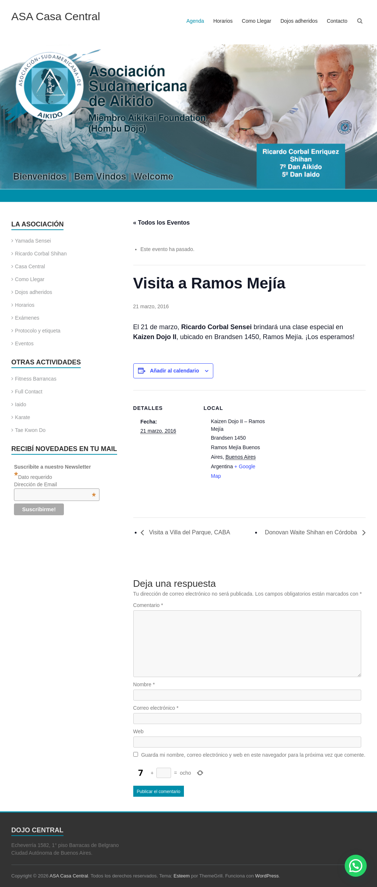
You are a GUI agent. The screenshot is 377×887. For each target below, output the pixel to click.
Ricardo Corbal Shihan (41, 254)
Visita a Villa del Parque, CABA (189, 532)
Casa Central (30, 266)
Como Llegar (256, 21)
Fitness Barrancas (36, 379)
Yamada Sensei (33, 241)
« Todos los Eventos (161, 222)
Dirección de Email (55, 484)
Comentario (148, 605)
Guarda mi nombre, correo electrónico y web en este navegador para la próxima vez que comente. (253, 755)
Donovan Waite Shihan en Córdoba (312, 532)
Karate (22, 417)
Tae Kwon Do (30, 430)
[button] (356, 866)
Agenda (195, 21)
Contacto (337, 21)
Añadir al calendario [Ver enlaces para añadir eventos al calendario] (174, 371)
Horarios (223, 21)
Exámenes (27, 318)
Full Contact (29, 392)
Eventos (24, 343)
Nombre (144, 684)
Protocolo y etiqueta (38, 331)
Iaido (20, 404)
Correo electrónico (156, 708)
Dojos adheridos (299, 21)
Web (138, 731)
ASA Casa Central (55, 16)
